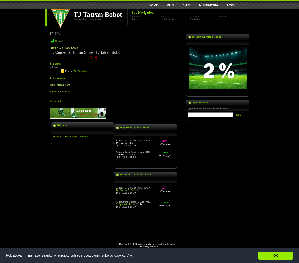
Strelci (222, 16)
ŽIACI (187, 5)
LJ (158, 246)
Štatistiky (195, 19)
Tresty (135, 19)
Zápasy (165, 16)
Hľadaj (238, 114)
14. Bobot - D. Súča (126, 190)
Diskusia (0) (56, 101)
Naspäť (59, 41)
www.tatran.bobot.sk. (148, 244)
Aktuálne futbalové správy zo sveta (70, 136)
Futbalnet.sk (64, 91)
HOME (153, 5)
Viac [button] (129, 255)
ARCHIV (233, 5)
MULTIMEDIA (208, 5)
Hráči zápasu (168, 19)
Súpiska (136, 16)
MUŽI (170, 5)
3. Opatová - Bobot (125, 204)
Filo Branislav (80, 71)
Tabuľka (194, 16)
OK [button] (275, 255)
